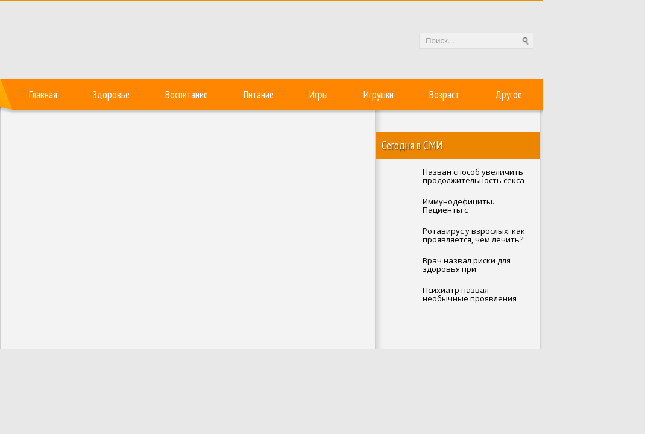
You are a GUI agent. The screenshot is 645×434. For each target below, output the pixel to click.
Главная (43, 94)
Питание (259, 94)
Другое (508, 94)
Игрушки (378, 94)
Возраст (444, 94)
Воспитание (186, 94)
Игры (318, 94)
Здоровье (111, 94)
